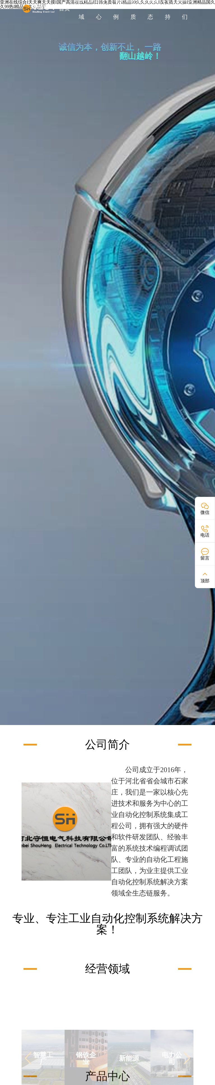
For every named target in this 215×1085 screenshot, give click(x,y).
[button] (28, 1068)
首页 (64, 8)
